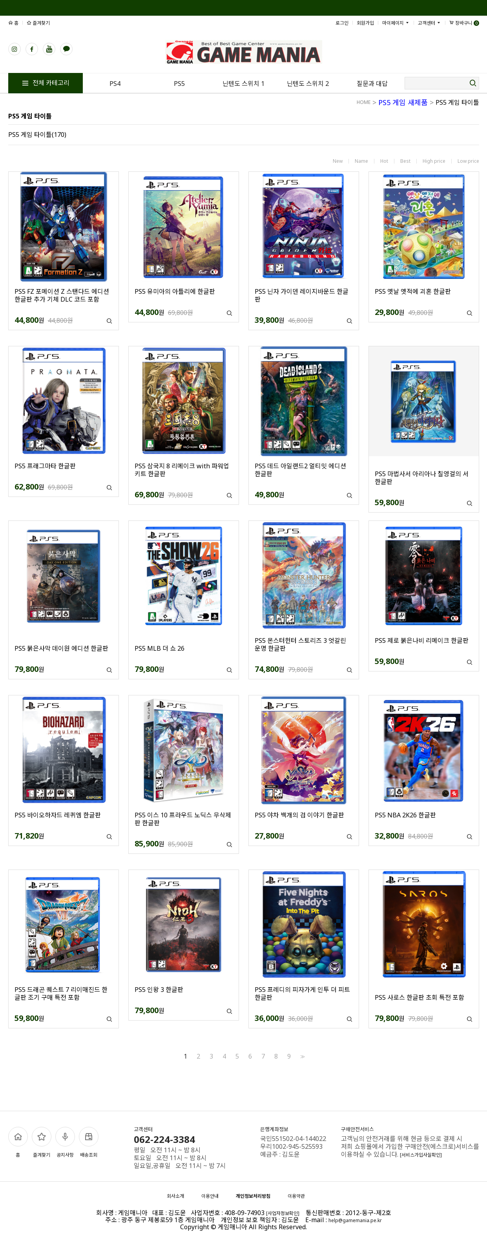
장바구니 (464, 23)
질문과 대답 (372, 83)
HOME (363, 102)
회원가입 (365, 23)
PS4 (114, 83)
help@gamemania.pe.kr (355, 1220)
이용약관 (296, 1196)
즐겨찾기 (38, 23)
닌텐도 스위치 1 (243, 83)
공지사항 (65, 1142)
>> (301, 1056)
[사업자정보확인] (282, 1213)
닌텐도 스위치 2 (308, 83)
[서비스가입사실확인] (421, 1155)
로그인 (342, 23)
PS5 (179, 83)
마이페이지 (396, 23)
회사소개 (175, 1196)
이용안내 (210, 1196)
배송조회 (88, 1142)
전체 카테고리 (45, 82)
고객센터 (429, 23)
